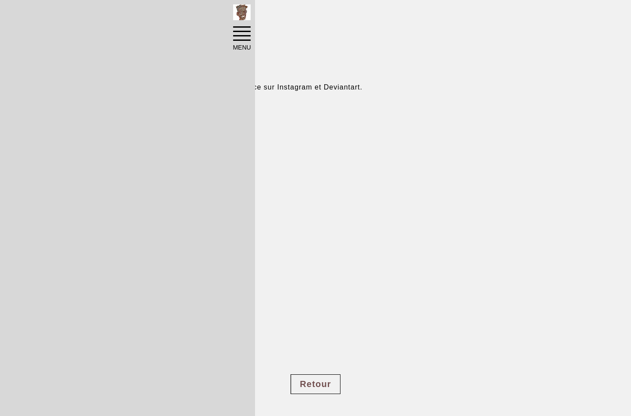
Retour (315, 384)
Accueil (64, 14)
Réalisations (108, 14)
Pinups (151, 14)
